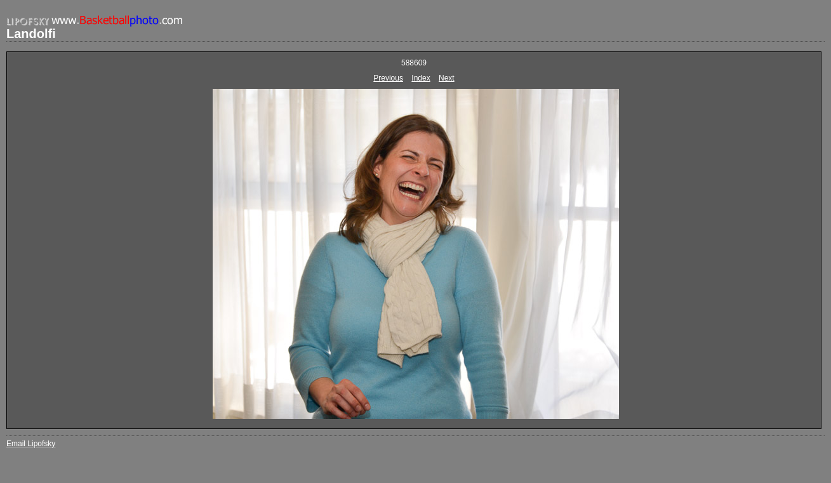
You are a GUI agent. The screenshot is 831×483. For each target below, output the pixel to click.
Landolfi (31, 34)
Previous (388, 78)
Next (447, 78)
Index (420, 78)
